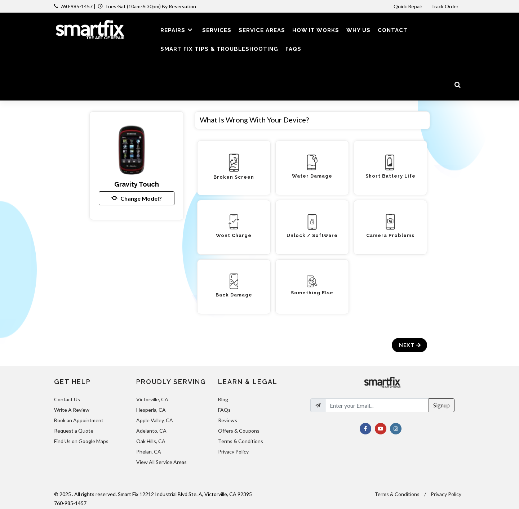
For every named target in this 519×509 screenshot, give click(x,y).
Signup (441, 405)
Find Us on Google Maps (81, 441)
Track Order (445, 6)
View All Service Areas (161, 462)
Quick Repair (408, 6)
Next (410, 345)
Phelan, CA (148, 451)
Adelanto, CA (151, 431)
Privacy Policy (233, 451)
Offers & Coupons (239, 431)
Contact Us (67, 399)
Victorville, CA (152, 399)
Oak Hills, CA (150, 441)
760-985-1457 (76, 6)
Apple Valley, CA (154, 420)
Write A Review (71, 410)
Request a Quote (73, 431)
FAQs (224, 410)
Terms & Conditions (240, 441)
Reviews (227, 420)
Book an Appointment (78, 420)
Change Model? (136, 198)
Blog (223, 399)
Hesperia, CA (151, 410)
